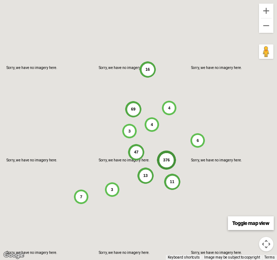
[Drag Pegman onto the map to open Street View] (266, 51)
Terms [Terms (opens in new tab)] (269, 257)
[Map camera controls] (266, 244)
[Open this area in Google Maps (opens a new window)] (14, 255)
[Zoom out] (266, 25)
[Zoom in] (266, 11)
